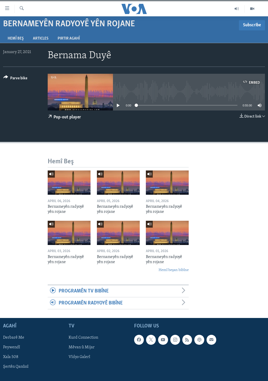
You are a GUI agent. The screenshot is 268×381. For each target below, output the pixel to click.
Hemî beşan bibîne (174, 270)
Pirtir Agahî (69, 38)
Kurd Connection (83, 338)
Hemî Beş (16, 38)
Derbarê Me (13, 338)
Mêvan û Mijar (82, 348)
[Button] (15, 79)
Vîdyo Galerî (79, 357)
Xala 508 (10, 357)
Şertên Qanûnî (16, 367)
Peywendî (11, 348)
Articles (40, 38)
